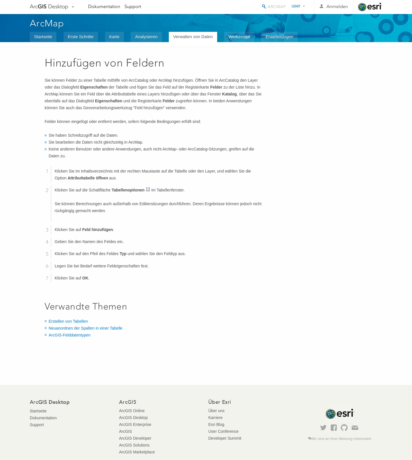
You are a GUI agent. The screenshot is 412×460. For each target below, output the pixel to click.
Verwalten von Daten (193, 36)
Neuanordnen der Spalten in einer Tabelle (85, 328)
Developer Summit (224, 438)
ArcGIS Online (131, 410)
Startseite (43, 36)
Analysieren (146, 36)
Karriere (215, 417)
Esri (370, 7)
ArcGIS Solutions (134, 445)
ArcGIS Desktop (133, 417)
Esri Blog (216, 424)
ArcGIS (125, 431)
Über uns (216, 410)
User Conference (223, 431)
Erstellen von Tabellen (68, 321)
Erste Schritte (81, 36)
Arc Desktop (49, 6)
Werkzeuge (239, 36)
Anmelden (337, 6)
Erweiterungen (279, 36)
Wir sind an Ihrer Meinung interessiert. (342, 439)
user (296, 5)
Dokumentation (104, 6)
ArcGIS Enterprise (135, 424)
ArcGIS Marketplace (137, 452)
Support (132, 6)
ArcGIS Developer (135, 438)
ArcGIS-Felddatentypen (69, 335)
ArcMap (47, 23)
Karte (114, 36)
